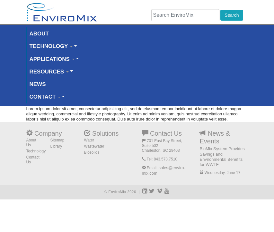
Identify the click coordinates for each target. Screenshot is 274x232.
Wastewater (94, 146)
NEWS (38, 84)
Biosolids (92, 152)
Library (56, 146)
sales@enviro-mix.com (163, 170)
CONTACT (45, 97)
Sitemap (57, 140)
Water (89, 140)
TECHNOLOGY (51, 46)
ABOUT (39, 34)
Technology (36, 151)
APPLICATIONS (52, 59)
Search (232, 15)
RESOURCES (49, 72)
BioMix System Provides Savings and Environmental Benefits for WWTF (222, 156)
